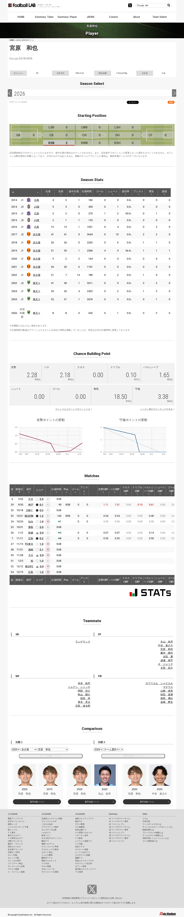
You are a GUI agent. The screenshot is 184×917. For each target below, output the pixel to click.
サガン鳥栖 (46, 866)
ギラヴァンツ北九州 (83, 863)
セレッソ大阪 (13, 858)
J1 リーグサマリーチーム (119, 818)
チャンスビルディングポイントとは (72, 409)
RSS (171, 102)
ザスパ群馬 (80, 824)
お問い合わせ (115, 898)
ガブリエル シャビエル (159, 683)
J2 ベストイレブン (117, 832)
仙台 (30, 521)
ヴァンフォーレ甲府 (49, 847)
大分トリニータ (48, 869)
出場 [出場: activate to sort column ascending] (48, 192)
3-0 (41, 499)
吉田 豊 (168, 656)
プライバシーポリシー (90, 898)
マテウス (168, 687)
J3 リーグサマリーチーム (119, 835)
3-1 (41, 549)
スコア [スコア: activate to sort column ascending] (39, 490)
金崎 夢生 (166, 702)
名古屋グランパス (15, 849)
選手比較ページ (37, 802)
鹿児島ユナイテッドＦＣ (85, 869)
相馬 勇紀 (166, 698)
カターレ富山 (47, 852)
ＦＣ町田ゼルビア (15, 838)
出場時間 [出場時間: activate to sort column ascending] (87, 192)
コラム (145, 818)
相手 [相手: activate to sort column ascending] (28, 490)
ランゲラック (82, 641)
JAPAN (90, 16)
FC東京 (29, 544)
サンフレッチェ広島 (16, 866)
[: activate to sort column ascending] (18, 192)
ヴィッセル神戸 (14, 861)
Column (113, 16)
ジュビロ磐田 (47, 855)
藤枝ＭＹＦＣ (47, 858)
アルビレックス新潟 (49, 849)
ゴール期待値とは (150, 841)
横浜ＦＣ (45, 841)
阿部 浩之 (84, 690)
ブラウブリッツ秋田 (49, 827)
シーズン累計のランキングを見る (156, 409)
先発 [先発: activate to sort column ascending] (60, 192)
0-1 (41, 504)
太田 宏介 (166, 667)
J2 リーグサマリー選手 (118, 830)
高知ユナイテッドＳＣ (84, 861)
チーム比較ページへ (50, 756)
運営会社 (104, 898)
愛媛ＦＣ (79, 858)
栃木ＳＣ (79, 821)
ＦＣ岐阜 (79, 838)
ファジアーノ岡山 (15, 863)
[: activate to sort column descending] (13, 192)
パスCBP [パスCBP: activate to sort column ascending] (114, 490)
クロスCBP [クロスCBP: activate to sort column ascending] (126, 490)
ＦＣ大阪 (79, 844)
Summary (113, 814)
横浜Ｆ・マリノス (15, 844)
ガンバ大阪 (12, 855)
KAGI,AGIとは (148, 830)
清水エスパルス (14, 847)
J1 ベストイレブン (117, 824)
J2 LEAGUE (46, 814)
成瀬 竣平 (166, 660)
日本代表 (146, 821)
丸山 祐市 (166, 641)
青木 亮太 (84, 702)
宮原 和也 (166, 649)
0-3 (41, 510)
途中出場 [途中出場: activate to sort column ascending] (74, 192)
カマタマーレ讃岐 (82, 855)
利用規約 (66, 898)
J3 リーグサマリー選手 (118, 838)
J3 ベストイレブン (117, 841)
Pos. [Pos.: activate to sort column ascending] (66, 490)
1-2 (41, 515)
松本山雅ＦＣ (80, 830)
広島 (36, 200)
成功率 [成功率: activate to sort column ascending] (125, 192)
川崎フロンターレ (15, 841)
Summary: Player (67, 16)
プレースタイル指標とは (153, 832)
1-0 (41, 521)
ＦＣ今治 (45, 863)
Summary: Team (44, 16)
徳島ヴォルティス (48, 861)
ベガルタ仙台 (47, 824)
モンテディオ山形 (48, 830)
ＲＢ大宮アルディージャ (51, 838)
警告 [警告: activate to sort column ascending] (151, 192)
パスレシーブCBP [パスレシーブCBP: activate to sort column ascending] (149, 490)
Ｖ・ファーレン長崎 (16, 872)
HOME (20, 16)
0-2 (41, 538)
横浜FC (29, 566)
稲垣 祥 (85, 698)
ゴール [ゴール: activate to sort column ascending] (99, 192)
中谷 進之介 (165, 645)
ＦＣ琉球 (79, 872)
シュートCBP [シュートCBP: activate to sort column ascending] (160, 490)
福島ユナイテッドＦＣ (84, 818)
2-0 (41, 527)
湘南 (30, 549)
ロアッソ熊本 (80, 866)
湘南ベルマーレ (48, 844)
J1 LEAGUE (12, 814)
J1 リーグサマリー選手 (118, 821)
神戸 (30, 504)
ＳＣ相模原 (80, 827)
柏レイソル (12, 830)
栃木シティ (46, 835)
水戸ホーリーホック (16, 821)
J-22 (36, 206)
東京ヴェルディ (14, 835)
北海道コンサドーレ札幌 (51, 818)
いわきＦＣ (46, 832)
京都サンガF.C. (14, 852)
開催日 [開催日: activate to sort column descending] (19, 490)
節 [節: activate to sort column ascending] (12, 490)
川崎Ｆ (29, 510)
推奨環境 (75, 898)
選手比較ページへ (133, 756)
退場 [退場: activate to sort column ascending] (164, 192)
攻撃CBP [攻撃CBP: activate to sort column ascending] (103, 490)
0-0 (42, 532)
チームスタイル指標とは (153, 835)
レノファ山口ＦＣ (82, 852)
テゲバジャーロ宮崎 (49, 872)
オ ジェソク (165, 664)
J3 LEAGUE (80, 814)
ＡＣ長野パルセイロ (83, 832)
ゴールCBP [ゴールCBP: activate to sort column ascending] (171, 490)
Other (145, 814)
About (136, 16)
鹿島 (30, 527)
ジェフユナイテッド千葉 (18, 827)
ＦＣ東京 (11, 832)
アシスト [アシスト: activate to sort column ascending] (138, 192)
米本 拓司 (84, 683)
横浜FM (29, 515)
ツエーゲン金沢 (81, 835)
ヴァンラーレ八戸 (48, 821)
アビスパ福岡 (13, 869)
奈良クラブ (80, 847)
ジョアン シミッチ (79, 687)
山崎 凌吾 (166, 690)
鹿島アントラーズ (15, 818)
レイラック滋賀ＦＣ (83, 841)
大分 (30, 499)
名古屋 (36, 234)
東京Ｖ (36, 283)
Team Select (160, 16)
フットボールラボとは (152, 824)
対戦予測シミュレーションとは (156, 838)
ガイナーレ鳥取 (81, 849)
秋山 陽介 (84, 694)
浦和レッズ (12, 824)
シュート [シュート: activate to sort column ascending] (113, 192)
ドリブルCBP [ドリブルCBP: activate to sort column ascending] (137, 490)
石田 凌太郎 (82, 705)
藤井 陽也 (166, 652)
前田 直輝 (166, 694)
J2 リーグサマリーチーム (119, 827)
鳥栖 (30, 532)
